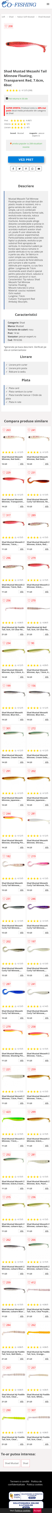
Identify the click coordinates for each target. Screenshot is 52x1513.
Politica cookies (35, 1484)
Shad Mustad (44, 16)
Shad (11, 16)
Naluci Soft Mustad (25, 16)
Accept (37, 1510)
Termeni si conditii (19, 1481)
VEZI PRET (26, 159)
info (21, 463)
